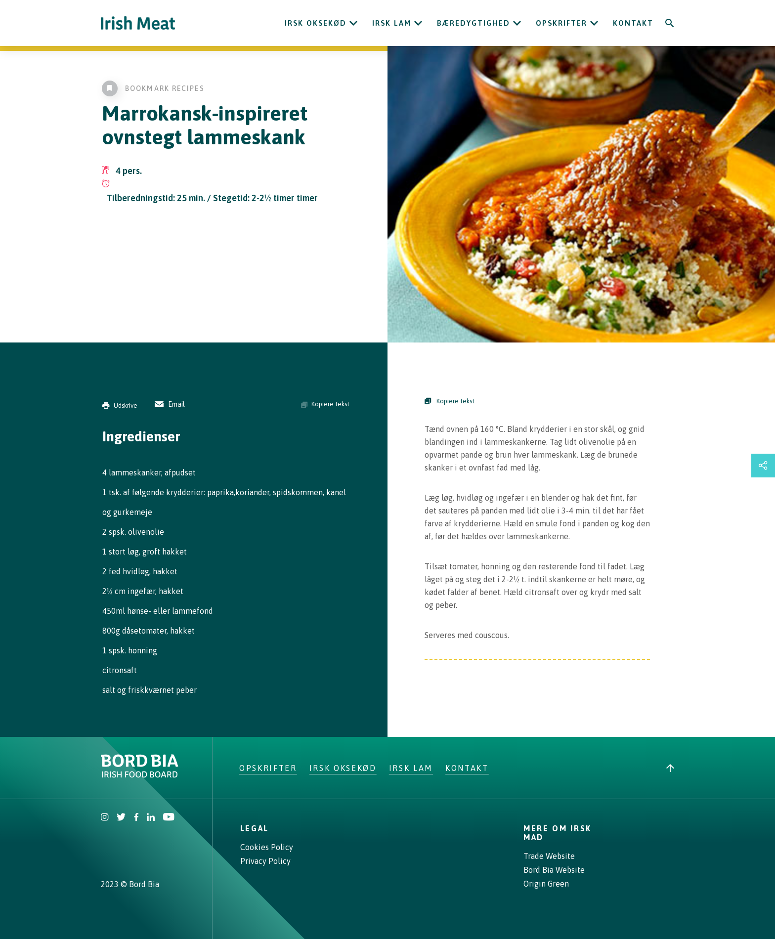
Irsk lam (391, 23)
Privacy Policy (265, 860)
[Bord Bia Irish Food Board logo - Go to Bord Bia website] (139, 774)
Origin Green (546, 883)
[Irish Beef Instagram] (105, 817)
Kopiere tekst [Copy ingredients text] (325, 404)
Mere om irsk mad (557, 833)
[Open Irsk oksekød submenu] (353, 23)
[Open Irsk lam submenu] (418, 23)
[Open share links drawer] (763, 465)
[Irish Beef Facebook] (136, 817)
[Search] (669, 23)
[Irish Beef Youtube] (168, 817)
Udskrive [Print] (119, 405)
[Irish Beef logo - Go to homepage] (138, 23)
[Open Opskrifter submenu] (594, 23)
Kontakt (633, 23)
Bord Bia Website (554, 869)
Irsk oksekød (315, 23)
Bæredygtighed (473, 23)
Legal (254, 828)
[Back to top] (670, 768)
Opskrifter (561, 23)
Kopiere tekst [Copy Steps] (449, 401)
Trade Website (549, 856)
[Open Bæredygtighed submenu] (517, 23)
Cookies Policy (266, 847)
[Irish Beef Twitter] (121, 817)
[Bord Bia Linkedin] (151, 817)
